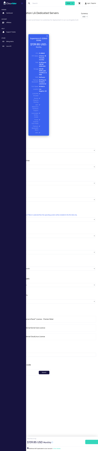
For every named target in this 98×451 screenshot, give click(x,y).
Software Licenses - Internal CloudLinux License (50, 381)
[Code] (39, 417)
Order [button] (70, 3)
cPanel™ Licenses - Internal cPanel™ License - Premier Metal (54, 364)
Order (84, 442)
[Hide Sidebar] (22, 3)
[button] (79, 3)
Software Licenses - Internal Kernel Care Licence (50, 372)
